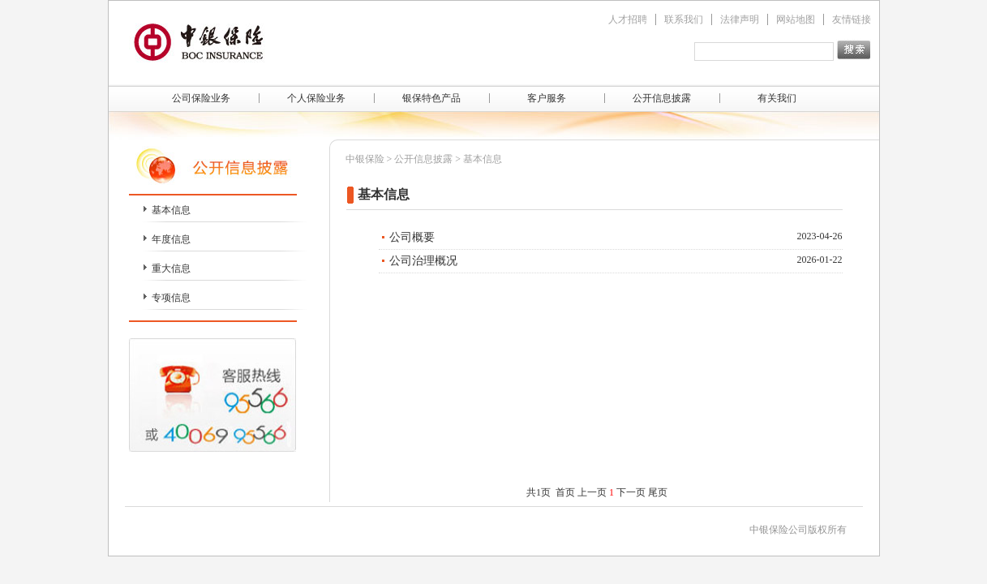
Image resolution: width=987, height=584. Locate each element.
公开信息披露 (662, 98)
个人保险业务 (316, 98)
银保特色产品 (431, 98)
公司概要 (412, 237)
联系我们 (683, 19)
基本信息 (171, 210)
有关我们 (776, 98)
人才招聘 (627, 19)
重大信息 (171, 268)
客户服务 (546, 98)
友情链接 (851, 19)
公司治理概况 (423, 261)
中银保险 (364, 159)
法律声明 (739, 19)
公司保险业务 (201, 98)
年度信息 (171, 239)
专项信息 (171, 297)
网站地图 (795, 19)
